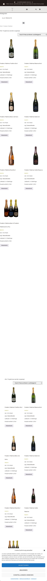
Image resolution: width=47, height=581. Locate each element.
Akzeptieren (23, 565)
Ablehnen (23, 570)
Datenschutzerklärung (24, 578)
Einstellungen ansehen (23, 575)
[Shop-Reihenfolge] (32, 34)
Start (1, 26)
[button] (44, 550)
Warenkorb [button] (4, 82)
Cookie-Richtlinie (15, 578)
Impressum (33, 578)
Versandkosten (6, 72)
